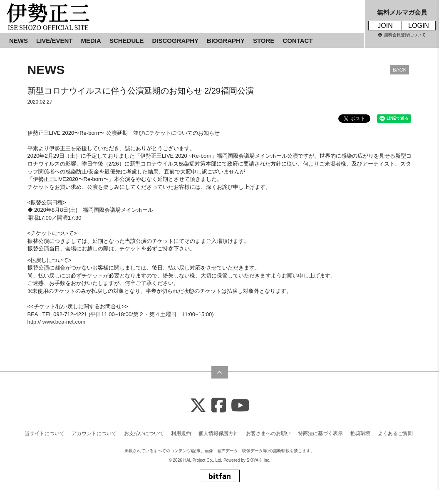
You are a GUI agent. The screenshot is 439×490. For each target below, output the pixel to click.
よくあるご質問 (395, 433)
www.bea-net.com (63, 322)
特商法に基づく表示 (320, 433)
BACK (400, 70)
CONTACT (298, 40)
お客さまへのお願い (268, 433)
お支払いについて (144, 433)
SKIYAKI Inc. (258, 460)
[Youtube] (240, 405)
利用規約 (181, 433)
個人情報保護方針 (218, 433)
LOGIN (418, 25)
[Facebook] (218, 405)
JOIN (384, 25)
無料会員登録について (402, 34)
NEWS (18, 40)
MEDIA (91, 40)
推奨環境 (360, 433)
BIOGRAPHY (226, 40)
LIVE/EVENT (54, 40)
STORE (263, 40)
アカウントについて (94, 433)
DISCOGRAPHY (175, 40)
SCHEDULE (126, 40)
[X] (198, 405)
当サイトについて (44, 433)
